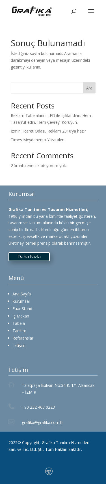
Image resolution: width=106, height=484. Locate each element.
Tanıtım (19, 330)
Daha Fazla (29, 256)
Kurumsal (21, 301)
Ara (89, 88)
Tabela (18, 323)
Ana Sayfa (21, 294)
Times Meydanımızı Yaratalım (37, 139)
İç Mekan (20, 316)
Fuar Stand (22, 308)
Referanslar (22, 338)
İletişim (18, 345)
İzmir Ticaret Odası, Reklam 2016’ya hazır (48, 131)
